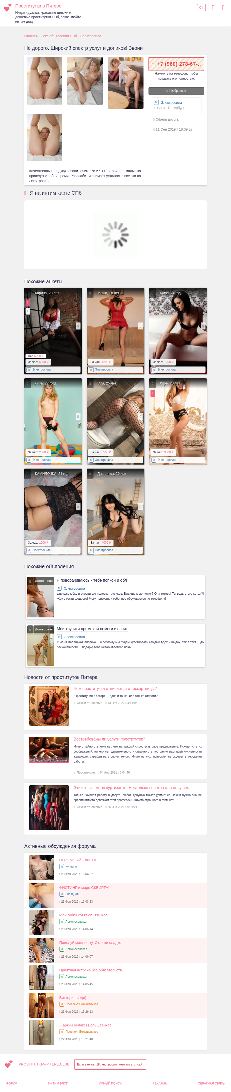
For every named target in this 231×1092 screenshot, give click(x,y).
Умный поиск (110, 1083)
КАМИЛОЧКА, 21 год (51, 474)
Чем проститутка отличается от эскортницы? (115, 688)
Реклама (159, 1083)
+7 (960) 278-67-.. (179, 64)
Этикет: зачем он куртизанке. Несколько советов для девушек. (132, 788)
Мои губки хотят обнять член (84, 915)
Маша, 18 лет (109, 293)
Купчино (71, 866)
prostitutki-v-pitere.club (44, 1064)
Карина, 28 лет (47, 293)
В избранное (176, 91)
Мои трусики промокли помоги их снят (92, 629)
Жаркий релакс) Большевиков (85, 1025)
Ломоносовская (76, 921)
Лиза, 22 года (46, 383)
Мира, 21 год (170, 293)
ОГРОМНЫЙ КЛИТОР (78, 860)
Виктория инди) (72, 997)
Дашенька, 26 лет (112, 474)
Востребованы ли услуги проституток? (109, 739)
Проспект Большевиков (82, 1004)
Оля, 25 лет (107, 383)
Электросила (168, 102)
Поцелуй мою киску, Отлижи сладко (90, 942)
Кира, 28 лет (170, 383)
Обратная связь (211, 1083)
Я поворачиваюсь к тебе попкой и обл (92, 580)
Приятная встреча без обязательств (90, 970)
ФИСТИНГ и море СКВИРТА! (84, 887)
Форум (11, 1083)
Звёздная (72, 894)
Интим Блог (58, 1083)
